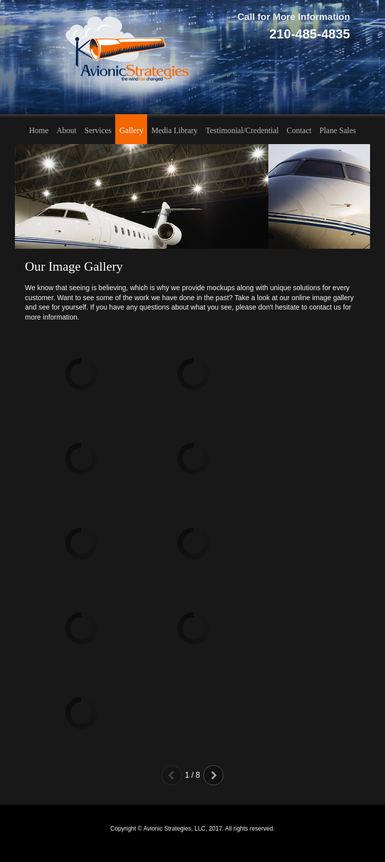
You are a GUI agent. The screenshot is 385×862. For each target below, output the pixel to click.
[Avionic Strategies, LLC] (124, 57)
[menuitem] (38, 129)
